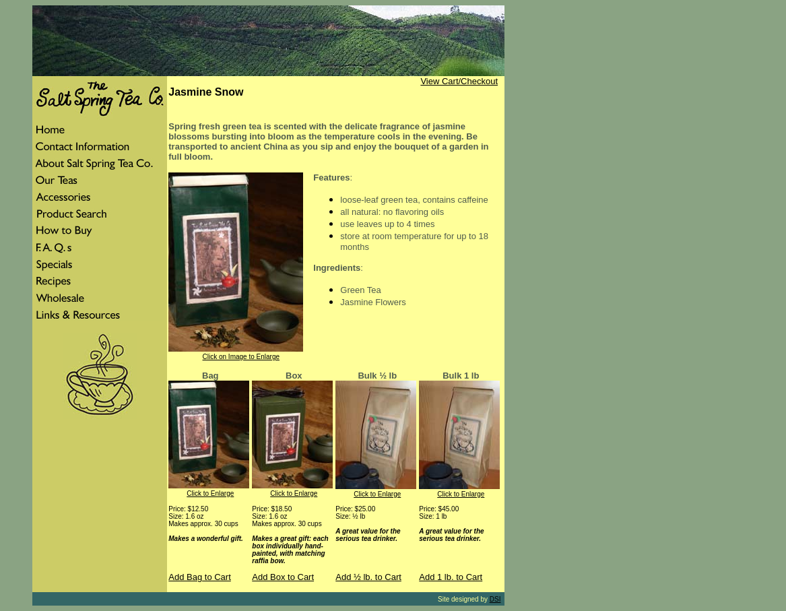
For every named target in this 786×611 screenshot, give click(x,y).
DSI (495, 599)
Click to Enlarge (210, 493)
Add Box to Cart (283, 577)
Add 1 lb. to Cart (450, 577)
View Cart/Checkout (459, 81)
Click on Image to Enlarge (241, 356)
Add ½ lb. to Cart (368, 577)
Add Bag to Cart (199, 577)
